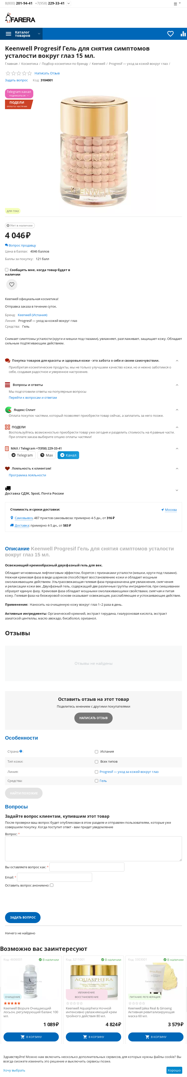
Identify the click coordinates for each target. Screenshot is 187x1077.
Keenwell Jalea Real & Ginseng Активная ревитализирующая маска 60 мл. (151, 1012)
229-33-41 (50, 3)
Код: (36, 80)
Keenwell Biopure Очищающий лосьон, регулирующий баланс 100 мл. (31, 1012)
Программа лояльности (27, 475)
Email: (9, 877)
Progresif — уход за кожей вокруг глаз (129, 772)
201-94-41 (19, 3)
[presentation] (43, 900)
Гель (103, 781)
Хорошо (174, 1070)
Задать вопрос (16, 80)
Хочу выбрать (14, 1070)
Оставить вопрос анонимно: (27, 885)
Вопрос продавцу (20, 245)
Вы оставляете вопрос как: (25, 867)
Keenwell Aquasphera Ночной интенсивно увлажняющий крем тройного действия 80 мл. (91, 1012)
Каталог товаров (22, 34)
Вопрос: (11, 834)
